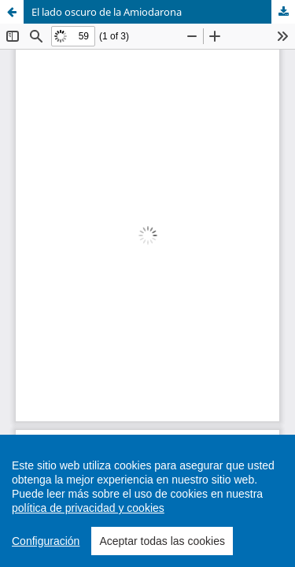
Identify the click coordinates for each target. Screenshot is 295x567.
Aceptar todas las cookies (162, 544)
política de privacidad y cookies (88, 511)
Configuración (45, 544)
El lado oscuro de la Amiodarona (106, 12)
